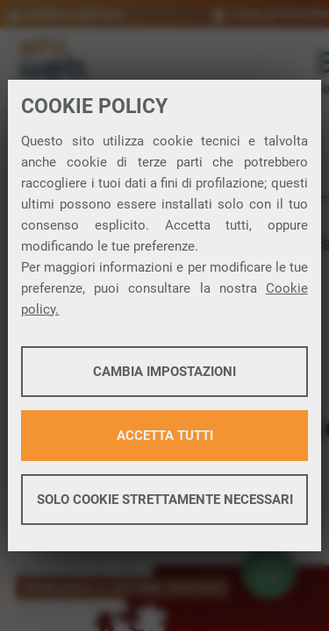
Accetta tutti (165, 435)
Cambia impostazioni (164, 371)
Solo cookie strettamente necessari (165, 499)
